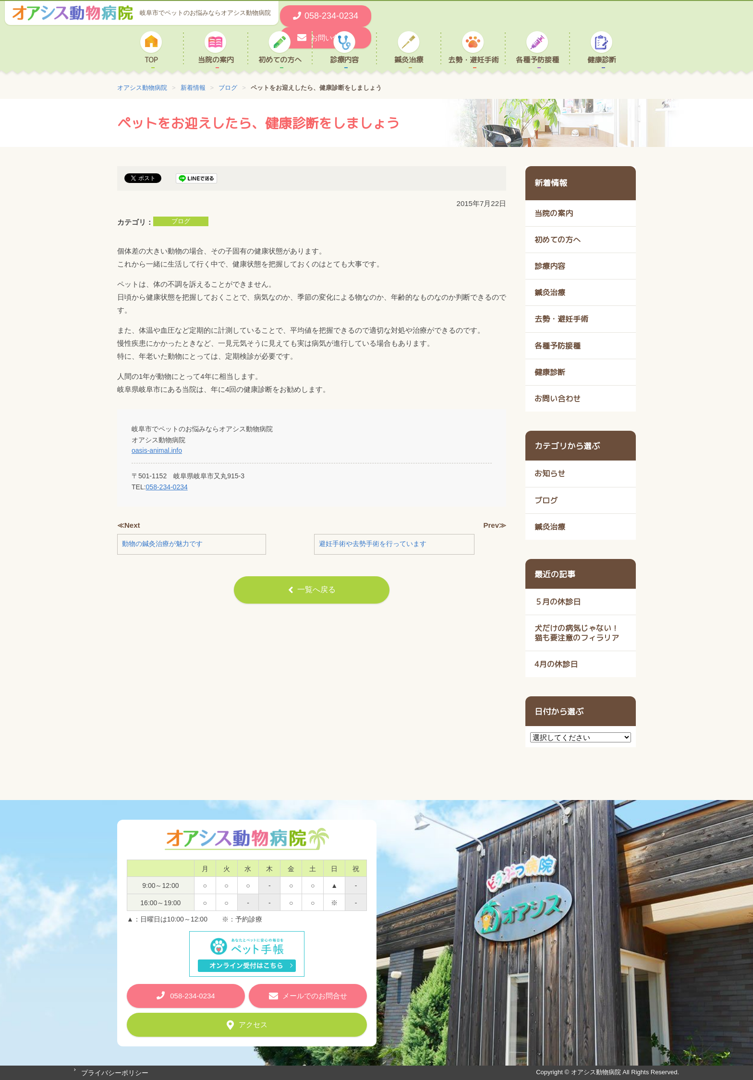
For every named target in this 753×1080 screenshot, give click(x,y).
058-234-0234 (167, 487)
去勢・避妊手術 (473, 59)
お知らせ (549, 473)
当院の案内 (216, 59)
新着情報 (550, 182)
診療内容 (344, 59)
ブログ (180, 221)
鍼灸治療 (408, 59)
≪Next (128, 525)
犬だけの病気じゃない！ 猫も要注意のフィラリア (576, 633)
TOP (151, 59)
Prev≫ (494, 525)
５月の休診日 (557, 601)
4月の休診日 (556, 664)
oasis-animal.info (157, 450)
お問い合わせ (557, 398)
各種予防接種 (537, 59)
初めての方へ (280, 59)
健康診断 (601, 59)
